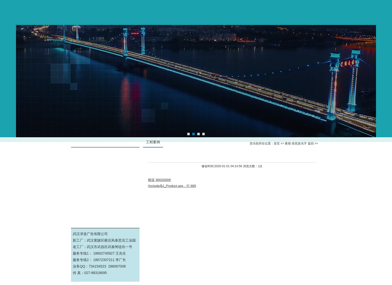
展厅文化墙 (105, 199)
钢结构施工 (105, 177)
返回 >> (313, 143)
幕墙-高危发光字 (105, 154)
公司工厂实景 (105, 188)
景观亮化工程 (105, 210)
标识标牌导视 (105, 165)
